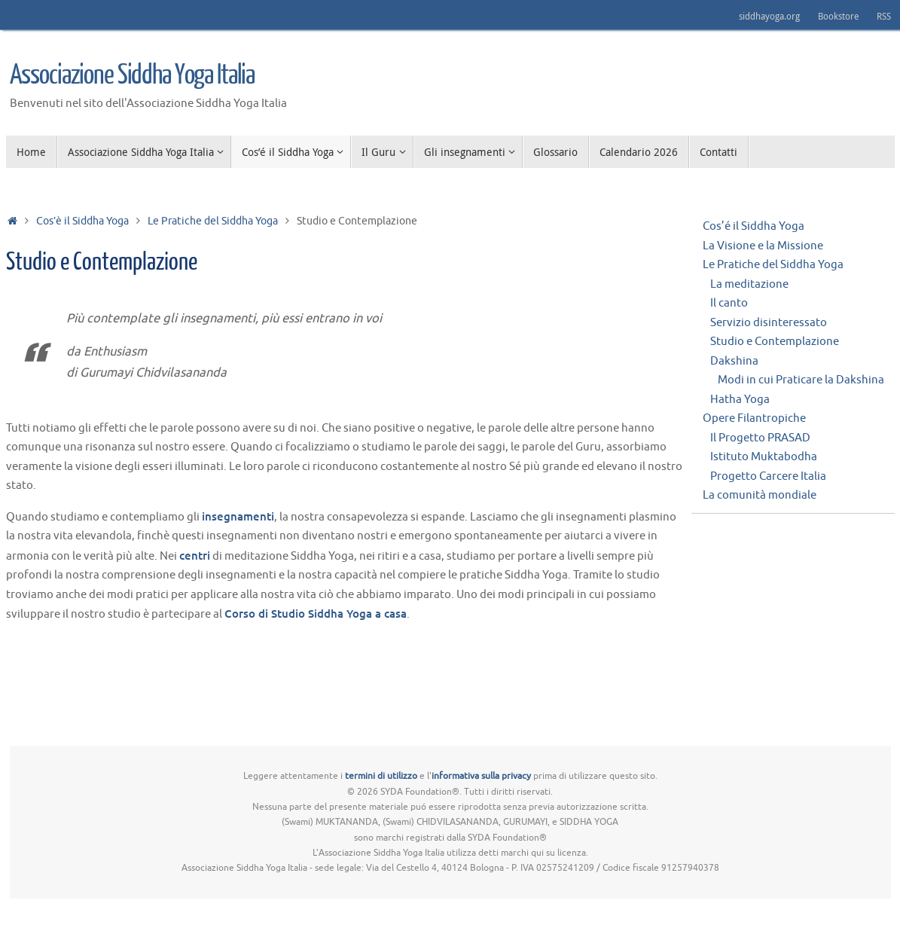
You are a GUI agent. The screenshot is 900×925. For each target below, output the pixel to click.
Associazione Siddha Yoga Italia (132, 75)
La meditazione (749, 284)
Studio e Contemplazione (774, 341)
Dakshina (734, 361)
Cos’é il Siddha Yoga (753, 226)
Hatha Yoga (740, 399)
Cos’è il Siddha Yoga (82, 221)
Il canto (729, 303)
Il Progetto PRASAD (760, 438)
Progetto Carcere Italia (768, 476)
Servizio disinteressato (768, 323)
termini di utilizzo (381, 776)
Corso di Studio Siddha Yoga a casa (315, 613)
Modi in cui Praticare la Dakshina (801, 380)
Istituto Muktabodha (763, 457)
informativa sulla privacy (481, 776)
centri (194, 555)
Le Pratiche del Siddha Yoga (213, 221)
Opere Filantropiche (754, 418)
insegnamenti (238, 516)
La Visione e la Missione (763, 246)
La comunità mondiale (759, 495)
